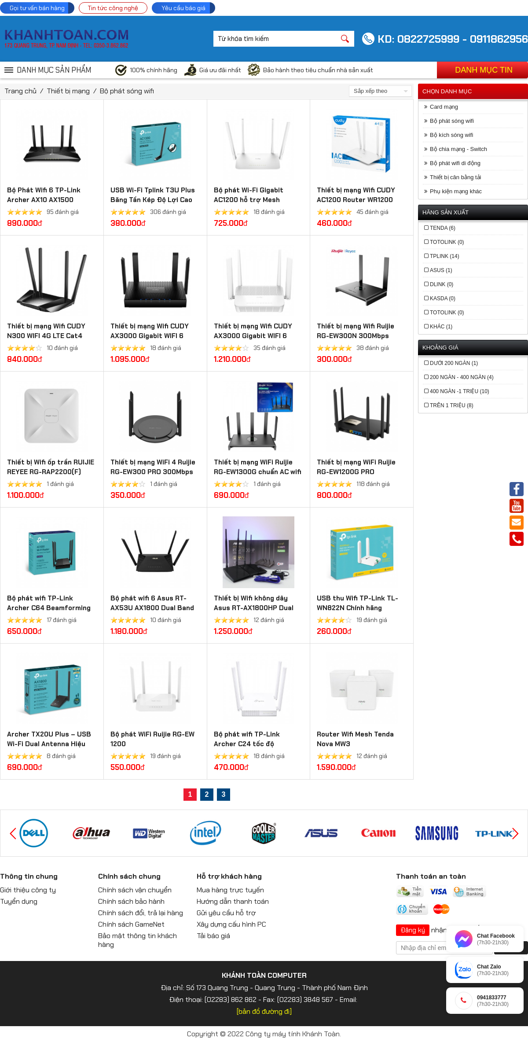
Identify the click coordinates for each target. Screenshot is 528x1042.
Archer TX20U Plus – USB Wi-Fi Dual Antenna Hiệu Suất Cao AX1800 (49, 744)
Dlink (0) (441, 284)
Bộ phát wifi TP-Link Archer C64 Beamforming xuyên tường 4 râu (49, 608)
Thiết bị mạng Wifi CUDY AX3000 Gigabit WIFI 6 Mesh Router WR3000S (253, 336)
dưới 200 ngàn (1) (454, 363)
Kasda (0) (442, 298)
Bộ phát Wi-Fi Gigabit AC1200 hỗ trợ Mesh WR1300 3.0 (248, 200)
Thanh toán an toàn (431, 876)
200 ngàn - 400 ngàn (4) (462, 377)
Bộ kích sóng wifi (451, 135)
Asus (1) (441, 270)
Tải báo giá (213, 935)
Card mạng (444, 106)
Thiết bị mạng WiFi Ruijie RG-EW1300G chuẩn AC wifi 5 (257, 472)
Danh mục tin (484, 70)
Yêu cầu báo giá (183, 8)
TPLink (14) (444, 256)
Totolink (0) (447, 242)
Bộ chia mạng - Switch (458, 149)
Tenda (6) (442, 228)
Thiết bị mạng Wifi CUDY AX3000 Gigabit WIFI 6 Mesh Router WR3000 (149, 336)
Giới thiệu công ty (28, 890)
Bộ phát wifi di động (455, 163)
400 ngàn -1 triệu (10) (459, 391)
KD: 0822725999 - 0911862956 (453, 39)
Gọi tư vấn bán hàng (37, 8)
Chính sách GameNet (131, 924)
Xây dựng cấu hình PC (231, 924)
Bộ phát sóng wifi (127, 91)
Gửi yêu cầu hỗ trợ (226, 912)
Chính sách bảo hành (131, 901)
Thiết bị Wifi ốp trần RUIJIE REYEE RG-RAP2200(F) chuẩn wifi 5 (50, 472)
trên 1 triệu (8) (451, 405)
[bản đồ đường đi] (264, 1011)
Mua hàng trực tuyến (230, 890)
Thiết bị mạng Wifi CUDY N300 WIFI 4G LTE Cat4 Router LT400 (46, 336)
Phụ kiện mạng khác (456, 191)
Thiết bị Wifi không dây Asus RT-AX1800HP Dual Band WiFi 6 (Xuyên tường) (258, 608)
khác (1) (441, 327)
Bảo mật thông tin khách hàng (137, 940)
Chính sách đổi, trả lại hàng (140, 912)
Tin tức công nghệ (113, 8)
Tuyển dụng (18, 901)
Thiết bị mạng (68, 91)
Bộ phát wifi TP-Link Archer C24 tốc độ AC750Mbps (247, 744)
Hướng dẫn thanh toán (233, 901)
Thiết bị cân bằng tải (455, 177)
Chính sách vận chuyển (135, 890)
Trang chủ (20, 91)
